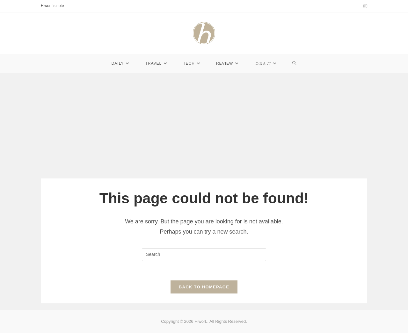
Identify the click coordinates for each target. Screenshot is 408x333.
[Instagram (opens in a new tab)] (364, 6)
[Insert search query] (204, 254)
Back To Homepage (204, 287)
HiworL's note (52, 6)
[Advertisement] (204, 121)
